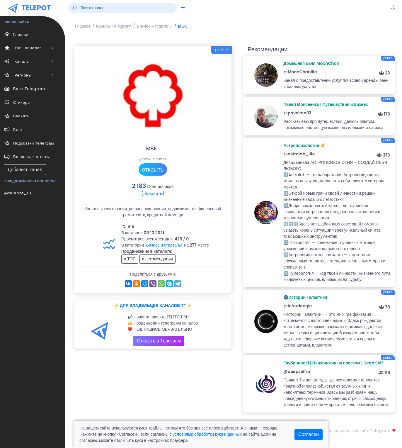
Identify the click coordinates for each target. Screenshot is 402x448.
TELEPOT (36, 8)
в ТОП (130, 259)
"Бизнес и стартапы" (164, 245)
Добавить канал (25, 169)
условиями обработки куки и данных (207, 434)
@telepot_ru (17, 193)
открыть (153, 169)
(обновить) (152, 193)
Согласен (308, 434)
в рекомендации (157, 259)
